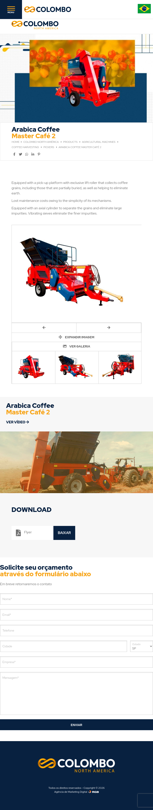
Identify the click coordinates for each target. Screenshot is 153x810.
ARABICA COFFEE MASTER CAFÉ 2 (80, 147)
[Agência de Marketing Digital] (93, 791)
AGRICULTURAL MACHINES (99, 142)
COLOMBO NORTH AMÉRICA (41, 142)
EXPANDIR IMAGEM (76, 337)
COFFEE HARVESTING (26, 147)
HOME (16, 142)
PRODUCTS (70, 142)
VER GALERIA (76, 346)
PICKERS (48, 147)
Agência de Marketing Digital (70, 792)
